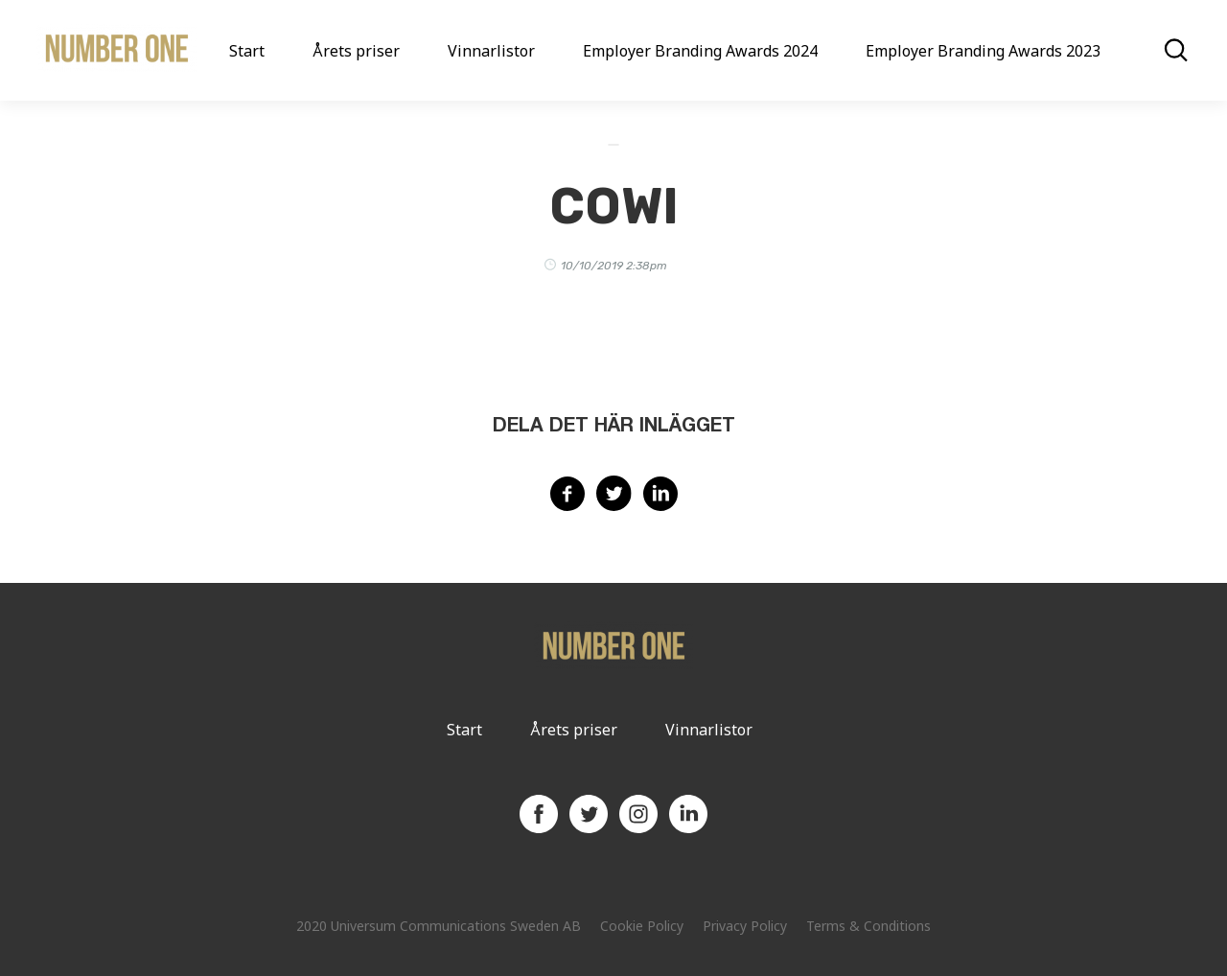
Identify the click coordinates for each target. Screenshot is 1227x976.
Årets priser (356, 50)
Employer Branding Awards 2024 (700, 50)
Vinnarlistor (491, 50)
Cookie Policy (641, 926)
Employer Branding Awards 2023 (983, 50)
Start (247, 50)
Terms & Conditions (868, 926)
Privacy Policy (745, 926)
